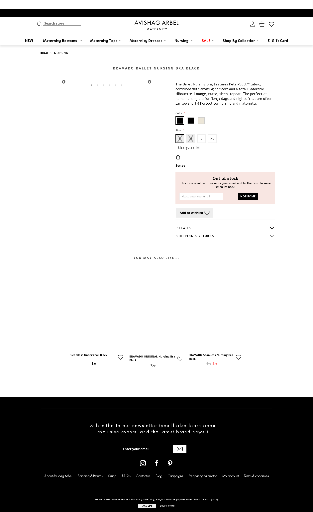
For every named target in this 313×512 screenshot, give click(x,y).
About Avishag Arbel (58, 466)
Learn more (167, 506)
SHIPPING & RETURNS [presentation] (195, 227)
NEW (29, 31)
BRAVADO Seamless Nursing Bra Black (210, 348)
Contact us (143, 466)
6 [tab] (122, 76)
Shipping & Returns (89, 466)
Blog (159, 466)
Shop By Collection (241, 31)
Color (179, 104)
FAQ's (126, 466)
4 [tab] (110, 76)
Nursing (183, 31)
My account (230, 466)
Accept (147, 505)
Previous (64, 73)
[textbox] (62, 14)
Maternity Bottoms (62, 31)
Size (178, 121)
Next (150, 73)
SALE (208, 31)
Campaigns (175, 466)
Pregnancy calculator (202, 466)
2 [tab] (98, 76)
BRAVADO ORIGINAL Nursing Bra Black (152, 349)
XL (212, 129)
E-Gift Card (278, 31)
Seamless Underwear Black (88, 346)
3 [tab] (104, 76)
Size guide (185, 138)
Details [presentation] (183, 219)
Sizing (112, 466)
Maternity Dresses (148, 31)
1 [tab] (92, 76)
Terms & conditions (256, 466)
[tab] (225, 219)
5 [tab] (116, 76)
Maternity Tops (105, 31)
